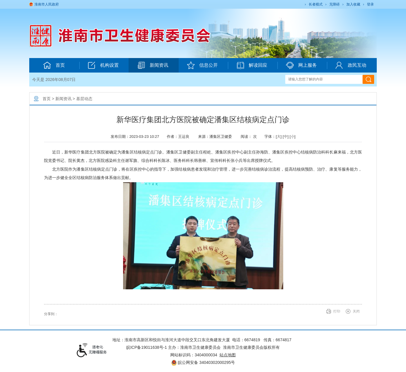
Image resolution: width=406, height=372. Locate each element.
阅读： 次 (250, 136)
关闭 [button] (356, 311)
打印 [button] (336, 311)
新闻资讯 (152, 65)
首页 (54, 65)
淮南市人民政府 (46, 4)
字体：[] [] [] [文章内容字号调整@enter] (279, 136)
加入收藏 (353, 4)
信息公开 (202, 65)
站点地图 (228, 355)
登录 (370, 4)
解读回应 (251, 65)
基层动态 (84, 98)
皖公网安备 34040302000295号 (203, 362)
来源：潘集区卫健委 (217, 136)
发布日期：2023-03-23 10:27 (136, 136)
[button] (315, 4)
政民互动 (350, 65)
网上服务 (301, 65)
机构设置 (103, 65)
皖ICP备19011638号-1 (146, 347)
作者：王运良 (180, 136)
